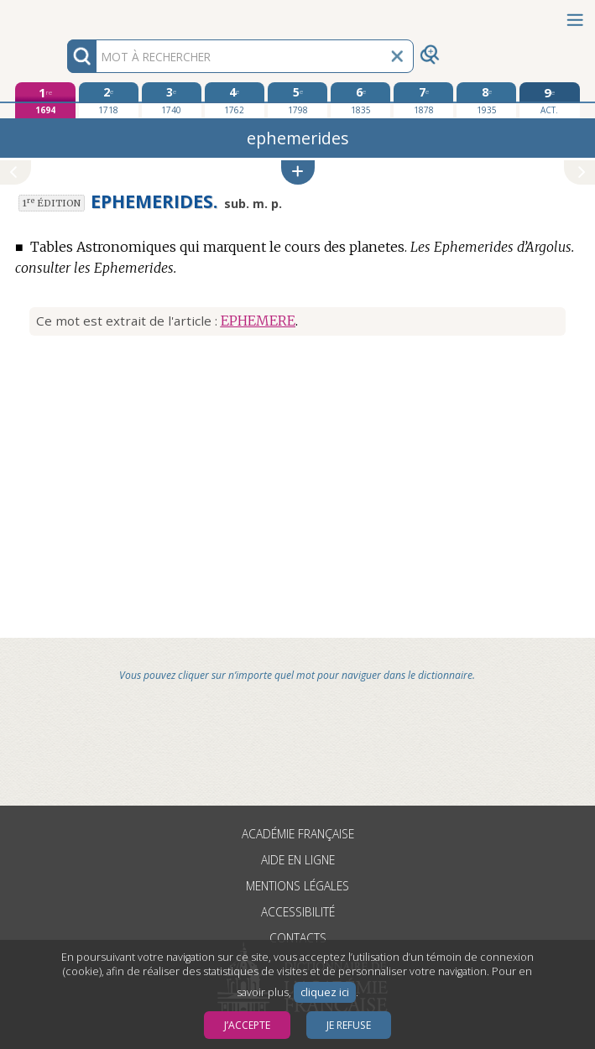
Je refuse (348, 1025)
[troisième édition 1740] (171, 99)
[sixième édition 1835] (360, 99)
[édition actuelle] (549, 100)
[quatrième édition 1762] (234, 99)
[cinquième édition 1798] (297, 99)
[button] (298, 172)
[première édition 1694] (45, 100)
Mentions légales (297, 886)
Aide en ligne (298, 860)
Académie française (298, 834)
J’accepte (247, 1025)
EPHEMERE (258, 320)
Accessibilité (298, 912)
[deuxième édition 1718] (108, 99)
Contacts (297, 938)
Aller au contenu (65, 14)
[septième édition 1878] (423, 99)
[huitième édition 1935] (486, 99)
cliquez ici (324, 992)
